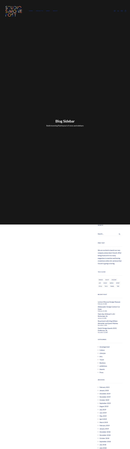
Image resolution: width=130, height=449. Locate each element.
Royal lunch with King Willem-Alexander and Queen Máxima (108, 157)
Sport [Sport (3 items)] (118, 117)
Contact (99, 424)
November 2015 (105, 359)
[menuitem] (30, 11)
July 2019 (103, 244)
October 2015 (104, 362)
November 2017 (105, 305)
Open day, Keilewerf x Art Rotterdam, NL (106, 150)
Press (101, 207)
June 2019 (103, 247)
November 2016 (105, 334)
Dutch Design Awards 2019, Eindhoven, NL (107, 164)
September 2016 (105, 340)
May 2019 (103, 251)
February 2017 (105, 327)
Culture (102, 185)
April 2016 (103, 346)
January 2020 (104, 225)
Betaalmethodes (101, 428)
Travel (102, 194)
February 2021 (105, 222)
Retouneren (100, 415)
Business (103, 197)
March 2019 (104, 257)
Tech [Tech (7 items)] (106, 121)
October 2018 (104, 273)
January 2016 (104, 353)
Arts (101, 191)
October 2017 (104, 308)
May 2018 (103, 286)
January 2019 (104, 263)
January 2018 (104, 298)
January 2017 (104, 330)
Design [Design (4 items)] (101, 114)
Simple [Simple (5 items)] (111, 117)
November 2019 (105, 231)
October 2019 (104, 235)
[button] (115, 11)
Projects (39, 11)
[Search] (110, 69)
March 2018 (104, 292)
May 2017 (103, 318)
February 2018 (105, 295)
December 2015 (105, 356)
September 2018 (105, 276)
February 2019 (105, 260)
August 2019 (104, 241)
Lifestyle (103, 188)
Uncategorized (104, 182)
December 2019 (105, 228)
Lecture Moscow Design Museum (109, 137)
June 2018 (103, 282)
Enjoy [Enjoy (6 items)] (107, 114)
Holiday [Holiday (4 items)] (114, 114)
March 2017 (104, 324)
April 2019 (103, 254)
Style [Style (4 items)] (100, 121)
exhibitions (103, 201)
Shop (48, 11)
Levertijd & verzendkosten (105, 419)
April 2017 (103, 321)
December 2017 (105, 302)
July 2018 (103, 279)
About (55, 11)
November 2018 (105, 270)
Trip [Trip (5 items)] (118, 121)
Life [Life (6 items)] (100, 117)
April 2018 (103, 289)
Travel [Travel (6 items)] (112, 121)
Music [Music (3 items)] (105, 117)
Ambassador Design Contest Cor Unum (109, 143)
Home (31, 11)
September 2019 (105, 238)
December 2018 (105, 267)
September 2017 (105, 311)
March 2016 (104, 350)
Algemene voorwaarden (104, 411)
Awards (102, 204)
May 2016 (103, 343)
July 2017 (103, 314)
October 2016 (104, 337)
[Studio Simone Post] (13, 11)
